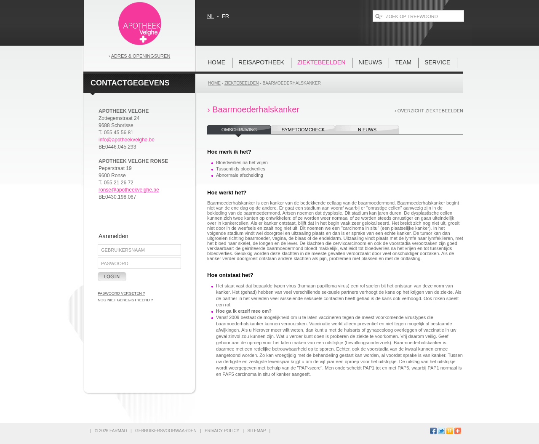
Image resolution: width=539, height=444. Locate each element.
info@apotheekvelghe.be (127, 140)
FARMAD (118, 430)
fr (225, 16)
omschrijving (239, 129)
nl (210, 16)
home (216, 62)
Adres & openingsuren (141, 55)
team (403, 62)
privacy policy (222, 430)
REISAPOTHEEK (261, 62)
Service (437, 62)
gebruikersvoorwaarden (166, 430)
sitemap (256, 430)
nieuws (370, 62)
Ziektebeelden (321, 62)
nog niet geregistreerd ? (125, 300)
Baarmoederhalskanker (291, 83)
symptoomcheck (303, 129)
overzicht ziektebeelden (430, 110)
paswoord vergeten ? (121, 293)
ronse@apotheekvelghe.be (129, 190)
